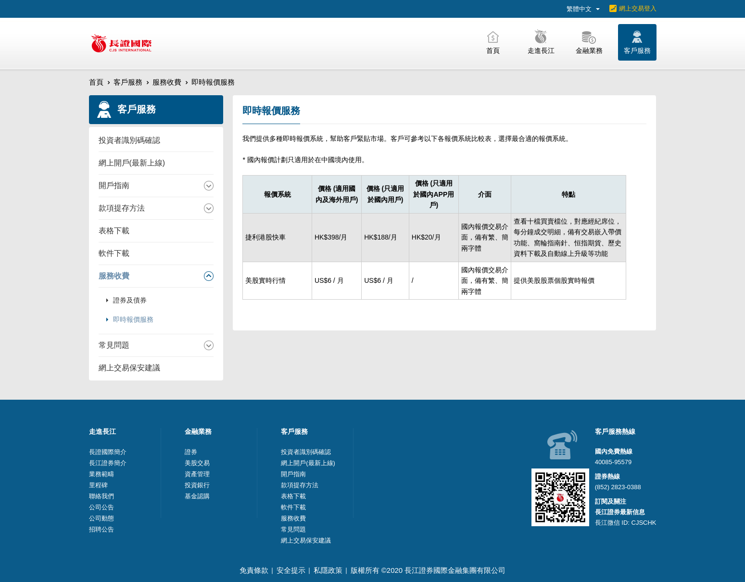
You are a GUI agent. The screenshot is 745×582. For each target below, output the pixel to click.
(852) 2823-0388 (618, 487)
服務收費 (166, 82)
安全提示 (291, 570)
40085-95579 (613, 462)
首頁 (96, 82)
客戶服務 (128, 82)
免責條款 (254, 570)
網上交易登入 (638, 8)
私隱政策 (328, 570)
